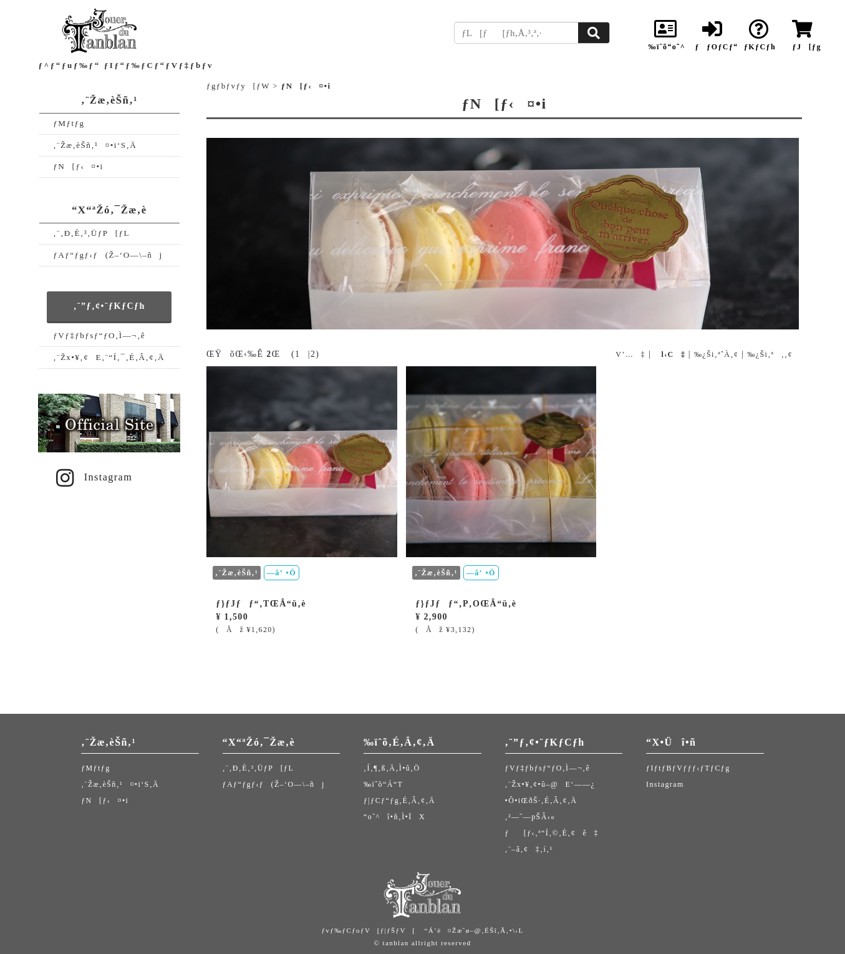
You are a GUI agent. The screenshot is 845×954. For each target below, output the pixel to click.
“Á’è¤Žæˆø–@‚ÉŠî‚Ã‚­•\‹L (473, 930)
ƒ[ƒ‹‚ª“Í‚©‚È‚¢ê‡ (552, 833)
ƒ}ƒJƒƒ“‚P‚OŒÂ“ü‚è (465, 603)
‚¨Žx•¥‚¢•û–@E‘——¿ (550, 784)
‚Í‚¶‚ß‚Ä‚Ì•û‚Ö (392, 768)
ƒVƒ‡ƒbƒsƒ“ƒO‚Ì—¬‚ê (99, 335)
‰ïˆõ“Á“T (383, 784)
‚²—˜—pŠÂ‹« (530, 816)
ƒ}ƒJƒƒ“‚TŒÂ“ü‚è (261, 603)
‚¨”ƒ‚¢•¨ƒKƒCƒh (109, 306)
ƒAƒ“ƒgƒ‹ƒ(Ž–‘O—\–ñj (107, 255)
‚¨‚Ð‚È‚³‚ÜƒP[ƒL (91, 233)
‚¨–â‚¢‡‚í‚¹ (529, 849)
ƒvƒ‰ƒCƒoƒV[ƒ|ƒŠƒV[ (368, 930)
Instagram (92, 477)
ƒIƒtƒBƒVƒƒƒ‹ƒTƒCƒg (688, 768)
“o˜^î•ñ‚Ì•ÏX (394, 816)
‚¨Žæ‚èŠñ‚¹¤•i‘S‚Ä (95, 145)
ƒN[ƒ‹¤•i (78, 166)
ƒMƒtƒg (68, 123)
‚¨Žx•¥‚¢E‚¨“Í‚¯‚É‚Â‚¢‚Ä (109, 357)
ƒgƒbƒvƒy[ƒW (238, 85)
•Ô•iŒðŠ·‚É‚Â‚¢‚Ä (541, 800)
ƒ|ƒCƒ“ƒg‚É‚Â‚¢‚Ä (399, 800)
